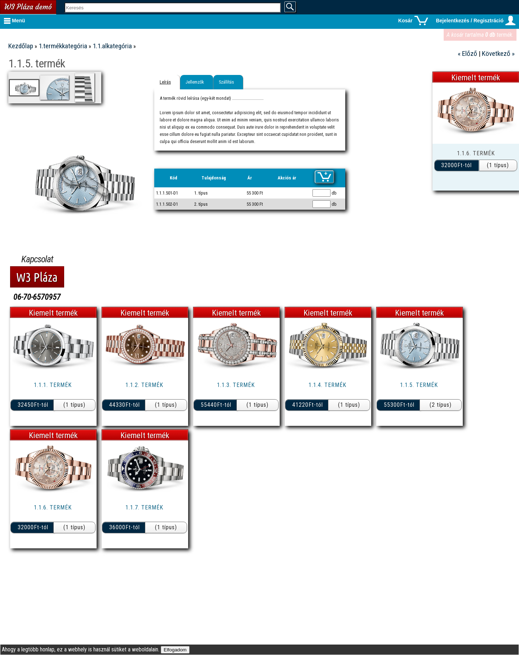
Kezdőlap (125, 46)
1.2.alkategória (76, 102)
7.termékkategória (70, 226)
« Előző (468, 53)
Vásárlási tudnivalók (66, 49)
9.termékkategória (70, 252)
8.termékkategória (70, 239)
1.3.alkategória (76, 114)
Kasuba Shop (79, 295)
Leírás (268, 82)
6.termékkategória (70, 213)
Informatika (80, 377)
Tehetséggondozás (70, 403)
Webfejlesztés (76, 390)
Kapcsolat (83, 36)
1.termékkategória (70, 79)
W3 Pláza (85, 334)
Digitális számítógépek (63, 416)
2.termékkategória (70, 161)
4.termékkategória (70, 187)
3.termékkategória (70, 174)
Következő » (498, 53)
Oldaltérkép (78, 266)
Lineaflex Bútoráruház (63, 308)
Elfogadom (175, 649)
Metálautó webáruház (65, 321)
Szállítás (329, 82)
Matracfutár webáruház (61, 347)
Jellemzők (298, 82)
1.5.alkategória (76, 137)
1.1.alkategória (76, 91)
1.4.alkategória (76, 125)
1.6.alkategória (76, 149)
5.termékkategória (70, 200)
